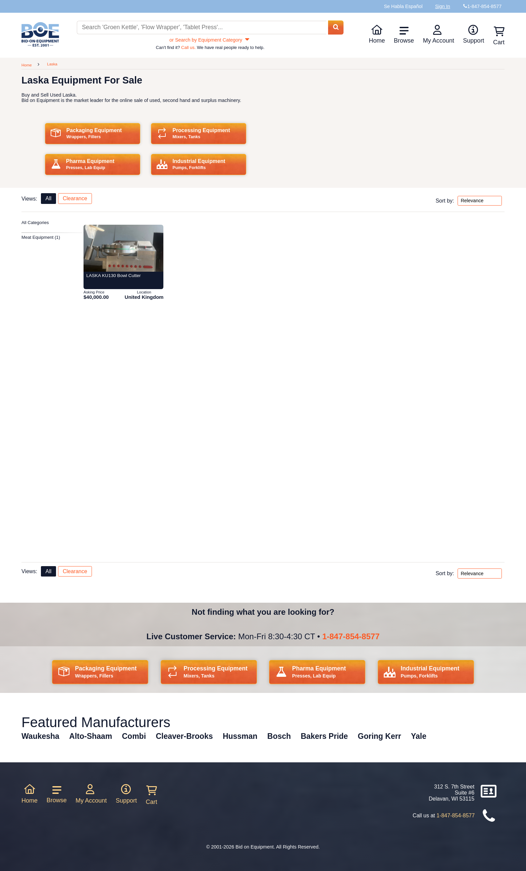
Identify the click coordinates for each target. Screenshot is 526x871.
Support (473, 34)
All (48, 199)
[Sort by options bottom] (480, 573)
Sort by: (444, 200)
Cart (151, 795)
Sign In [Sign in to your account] (442, 6)
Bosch (279, 736)
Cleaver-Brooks (184, 736)
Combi (134, 736)
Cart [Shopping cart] (499, 36)
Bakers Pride (324, 736)
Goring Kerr (379, 736)
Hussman (240, 736)
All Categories (35, 222)
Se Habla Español (403, 6)
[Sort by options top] (480, 201)
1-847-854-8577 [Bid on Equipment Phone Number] (484, 6)
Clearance (75, 199)
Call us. (188, 47)
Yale (418, 736)
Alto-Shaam (90, 736)
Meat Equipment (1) (40, 237)
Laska (52, 64)
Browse (404, 35)
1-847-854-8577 (351, 636)
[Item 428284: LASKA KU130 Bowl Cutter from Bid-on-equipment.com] (123, 248)
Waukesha (40, 736)
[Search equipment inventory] (201, 28)
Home (377, 34)
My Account (438, 34)
